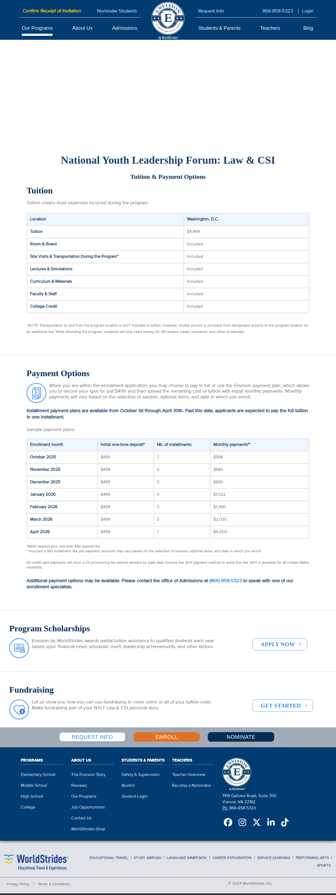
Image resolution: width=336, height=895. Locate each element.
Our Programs (37, 28)
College (28, 810)
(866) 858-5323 (225, 586)
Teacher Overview (188, 778)
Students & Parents (219, 28)
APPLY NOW (278, 650)
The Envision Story (88, 778)
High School (32, 799)
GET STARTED (281, 711)
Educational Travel (108, 860)
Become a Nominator (191, 789)
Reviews (79, 789)
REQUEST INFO (92, 742)
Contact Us (81, 821)
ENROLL (167, 742)
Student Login (135, 799)
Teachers (270, 28)
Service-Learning (273, 860)
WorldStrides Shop (88, 832)
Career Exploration (232, 860)
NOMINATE (241, 742)
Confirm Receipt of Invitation (52, 11)
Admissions (124, 28)
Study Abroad (147, 860)
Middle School (34, 789)
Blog (308, 28)
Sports (324, 866)
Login (307, 11)
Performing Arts (312, 860)
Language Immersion (187, 860)
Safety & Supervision (141, 778)
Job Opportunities (88, 810)
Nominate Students (117, 11)
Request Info (211, 11)
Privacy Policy (18, 887)
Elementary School (38, 778)
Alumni (128, 789)
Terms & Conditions (54, 887)
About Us (82, 28)
